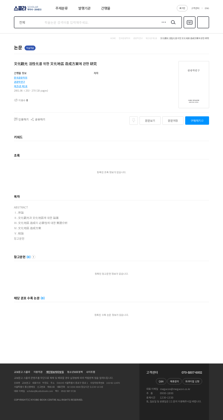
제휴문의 (174, 381)
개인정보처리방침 (55, 372)
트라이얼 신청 (192, 381)
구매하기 (196, 120)
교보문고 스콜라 (22, 372)
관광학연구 (19, 82)
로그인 (182, 7)
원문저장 (173, 120)
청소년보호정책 (75, 372)
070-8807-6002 (192, 372)
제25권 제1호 (21, 86)
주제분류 (61, 8)
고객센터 (195, 8)
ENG (207, 8)
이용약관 (38, 372)
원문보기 (150, 120)
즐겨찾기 (133, 120)
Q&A (161, 381)
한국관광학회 (20, 77)
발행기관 (84, 8)
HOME (113, 38)
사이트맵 (90, 372)
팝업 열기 (33, 257)
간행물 (105, 8)
